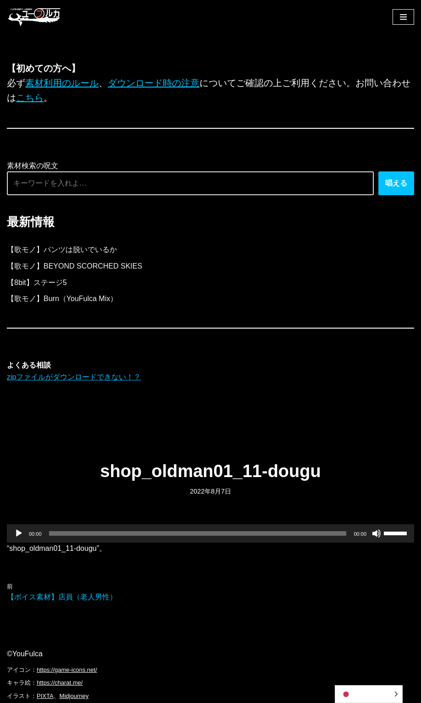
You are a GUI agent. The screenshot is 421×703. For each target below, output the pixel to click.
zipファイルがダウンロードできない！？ (74, 377)
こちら (30, 98)
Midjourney (74, 695)
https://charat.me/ (60, 682)
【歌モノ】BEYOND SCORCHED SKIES (74, 266)
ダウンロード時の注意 (153, 83)
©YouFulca (25, 654)
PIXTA (45, 695)
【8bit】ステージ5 (37, 282)
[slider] (198, 533)
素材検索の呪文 (32, 166)
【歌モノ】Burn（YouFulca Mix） (62, 298)
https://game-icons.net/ (67, 669)
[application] (210, 533)
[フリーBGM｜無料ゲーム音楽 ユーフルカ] (34, 16)
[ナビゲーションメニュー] (403, 17)
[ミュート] (376, 533)
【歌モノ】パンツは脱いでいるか (62, 249)
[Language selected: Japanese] (369, 694)
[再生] (18, 533)
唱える (396, 183)
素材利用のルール (62, 83)
